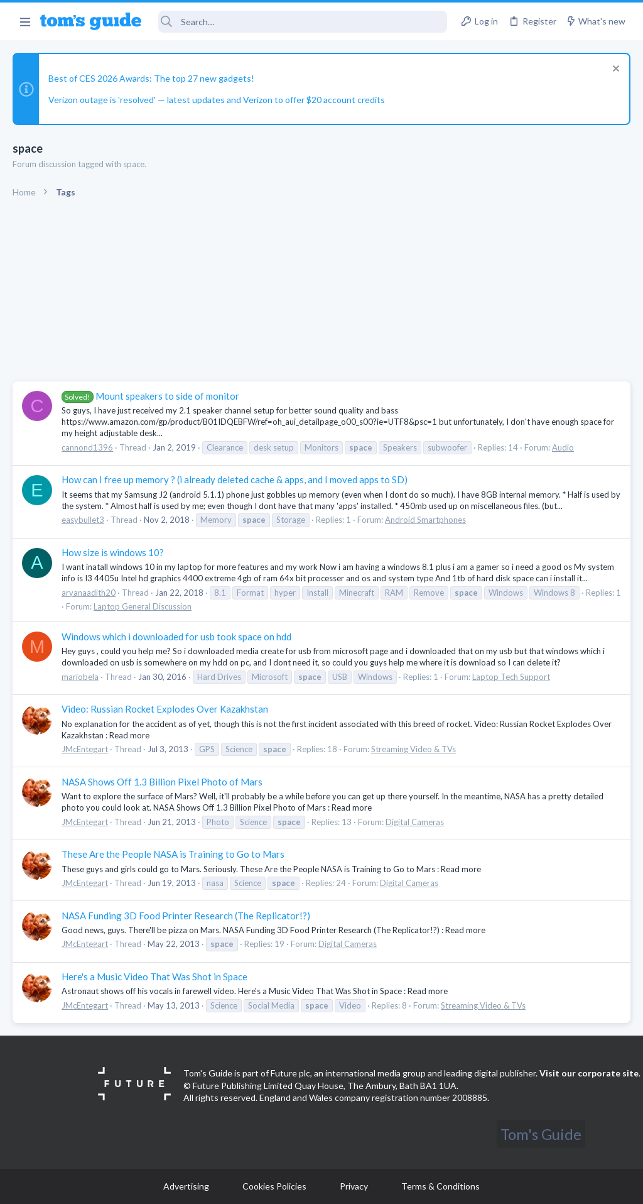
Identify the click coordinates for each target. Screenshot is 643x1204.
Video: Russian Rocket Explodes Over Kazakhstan (165, 708)
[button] (25, 21)
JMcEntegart (85, 749)
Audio (563, 447)
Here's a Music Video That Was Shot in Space (154, 976)
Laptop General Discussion (143, 606)
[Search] (303, 22)
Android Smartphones (425, 520)
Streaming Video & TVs (413, 749)
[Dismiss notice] (614, 70)
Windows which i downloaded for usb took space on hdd (176, 636)
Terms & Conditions (440, 1186)
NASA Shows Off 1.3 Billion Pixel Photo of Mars (162, 781)
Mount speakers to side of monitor (150, 396)
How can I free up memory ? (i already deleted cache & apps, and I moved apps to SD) (235, 479)
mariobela (80, 677)
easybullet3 (83, 520)
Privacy (354, 1186)
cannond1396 (87, 447)
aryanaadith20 (89, 593)
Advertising (186, 1186)
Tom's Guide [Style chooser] (540, 1134)
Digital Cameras (415, 822)
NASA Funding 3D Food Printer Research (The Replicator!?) (186, 915)
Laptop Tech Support (511, 677)
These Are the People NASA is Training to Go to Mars (173, 854)
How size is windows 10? (113, 552)
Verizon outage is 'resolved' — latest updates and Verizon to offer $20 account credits (216, 99)
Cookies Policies (274, 1186)
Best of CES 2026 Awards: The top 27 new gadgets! (151, 78)
